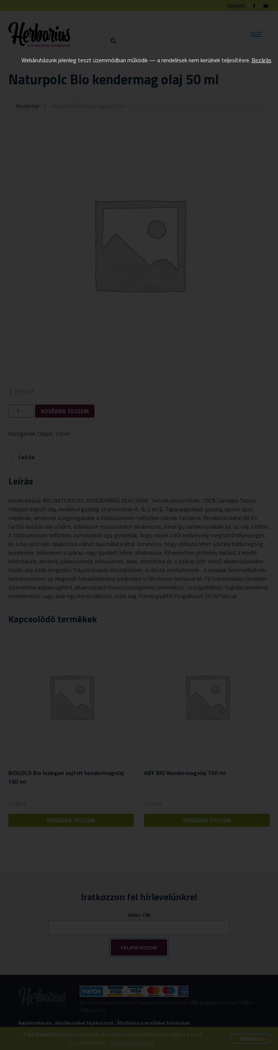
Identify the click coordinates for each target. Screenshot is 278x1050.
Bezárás (261, 60)
